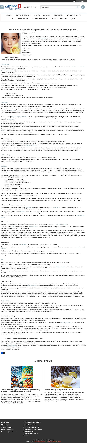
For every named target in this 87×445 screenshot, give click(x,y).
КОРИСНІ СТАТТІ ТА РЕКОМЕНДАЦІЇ (63, 19)
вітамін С (22, 211)
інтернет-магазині (12, 345)
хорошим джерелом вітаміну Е (20, 116)
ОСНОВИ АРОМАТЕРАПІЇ (39, 19)
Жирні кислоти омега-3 (7, 71)
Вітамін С (3, 130)
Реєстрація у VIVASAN (7, 429)
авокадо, (12, 110)
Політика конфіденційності (8, 432)
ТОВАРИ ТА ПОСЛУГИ (22, 15)
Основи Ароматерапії (30, 425)
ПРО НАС (37, 15)
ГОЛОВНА (9, 15)
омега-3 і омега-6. (32, 145)
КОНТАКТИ (46, 15)
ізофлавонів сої (60, 267)
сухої (14, 347)
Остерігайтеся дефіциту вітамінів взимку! (59, 390)
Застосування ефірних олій (31, 427)
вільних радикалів (66, 322)
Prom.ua (52, 440)
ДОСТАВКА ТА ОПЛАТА (74, 15)
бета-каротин (33, 226)
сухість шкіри (42, 38)
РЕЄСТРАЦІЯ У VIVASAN (20, 19)
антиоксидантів (31, 285)
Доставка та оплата (6, 427)
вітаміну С (24, 244)
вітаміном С (11, 119)
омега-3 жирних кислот (78, 67)
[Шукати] (77, 7)
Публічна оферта (5, 425)
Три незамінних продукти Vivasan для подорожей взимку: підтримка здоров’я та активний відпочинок (20, 390)
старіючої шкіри (20, 347)
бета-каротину (29, 207)
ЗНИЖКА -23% (58, 15)
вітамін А (56, 207)
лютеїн (14, 226)
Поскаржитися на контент (41, 441)
